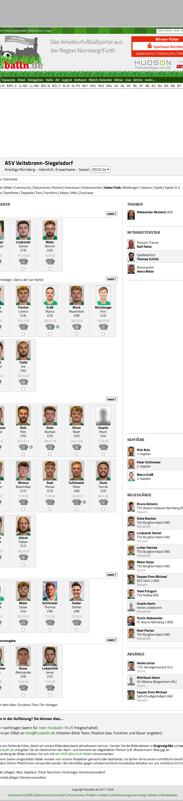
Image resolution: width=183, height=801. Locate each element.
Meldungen (131, 187)
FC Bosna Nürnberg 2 (152, 621)
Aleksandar (23, 670)
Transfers (50, 192)
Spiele (158, 187)
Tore (39, 192)
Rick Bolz (143, 449)
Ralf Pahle (144, 246)
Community (23, 187)
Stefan (76, 604)
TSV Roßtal (144, 595)
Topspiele (27, 192)
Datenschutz (43, 794)
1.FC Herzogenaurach (152, 666)
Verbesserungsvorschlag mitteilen (135, 794)
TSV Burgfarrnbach (150, 522)
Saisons (146, 187)
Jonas (50, 670)
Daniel (23, 243)
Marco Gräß (145, 474)
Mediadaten (169, 794)
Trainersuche (166, 53)
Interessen (72, 187)
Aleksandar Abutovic (151, 211)
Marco (49, 309)
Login (48, 30)
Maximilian (76, 309)
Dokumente (41, 187)
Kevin (103, 429)
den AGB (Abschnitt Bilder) (73, 753)
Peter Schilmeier (149, 462)
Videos (64, 192)
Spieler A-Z (172, 187)
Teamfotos (11, 192)
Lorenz (23, 309)
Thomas (50, 604)
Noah (76, 429)
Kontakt (59, 794)
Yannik (103, 484)
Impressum (16, 794)
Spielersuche (145, 53)
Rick (23, 429)
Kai (23, 364)
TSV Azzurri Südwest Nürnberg (158, 507)
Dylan (23, 604)
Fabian (23, 539)
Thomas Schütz (148, 258)
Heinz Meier (145, 271)
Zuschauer (86, 192)
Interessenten (92, 187)
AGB (29, 794)
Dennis (50, 243)
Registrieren (36, 30)
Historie (57, 187)
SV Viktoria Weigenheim (153, 681)
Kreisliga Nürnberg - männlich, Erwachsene (40, 169)
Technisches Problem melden (88, 794)
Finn (103, 309)
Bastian (50, 429)
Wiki (74, 192)
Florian (50, 484)
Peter (76, 484)
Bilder (8, 187)
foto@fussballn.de (40, 733)
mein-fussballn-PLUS (56, 727)
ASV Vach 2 (145, 580)
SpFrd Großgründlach (151, 696)
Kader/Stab (112, 187)
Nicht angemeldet (15, 30)
